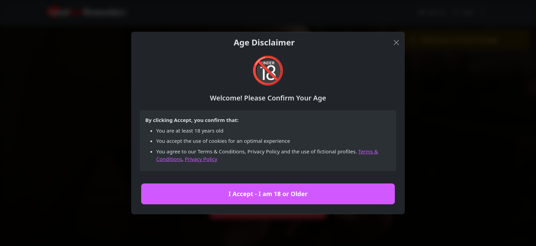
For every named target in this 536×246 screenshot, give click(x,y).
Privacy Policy (201, 158)
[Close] (396, 42)
